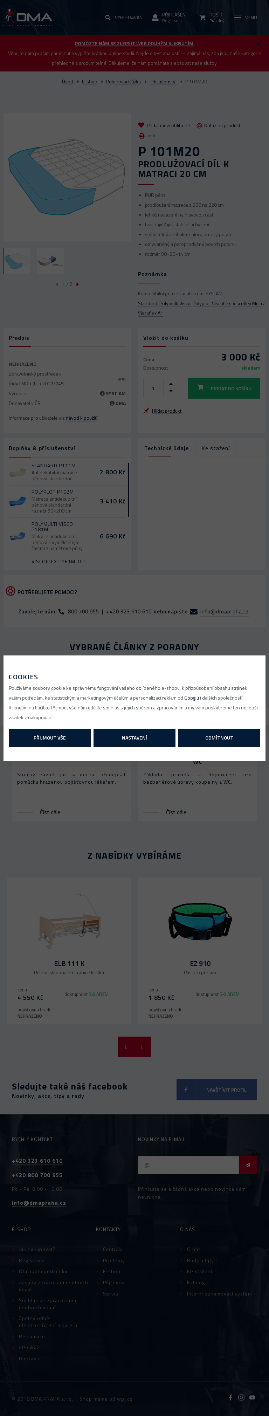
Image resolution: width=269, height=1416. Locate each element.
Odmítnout (219, 737)
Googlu (191, 697)
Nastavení (134, 737)
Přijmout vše (50, 737)
